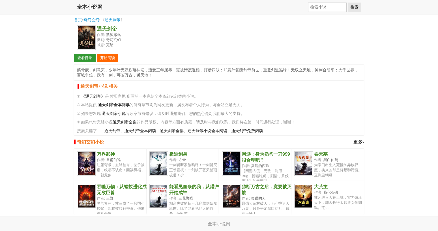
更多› (358, 142)
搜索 (354, 7)
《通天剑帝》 (93, 96)
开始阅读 (107, 58)
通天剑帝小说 (114, 114)
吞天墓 (321, 154)
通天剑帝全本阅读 (140, 131)
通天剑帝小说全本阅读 (207, 131)
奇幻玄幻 (91, 20)
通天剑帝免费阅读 (247, 131)
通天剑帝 (113, 20)
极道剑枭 (178, 154)
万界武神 (106, 154)
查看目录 (85, 58)
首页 (78, 20)
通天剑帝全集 (125, 122)
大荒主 (321, 186)
